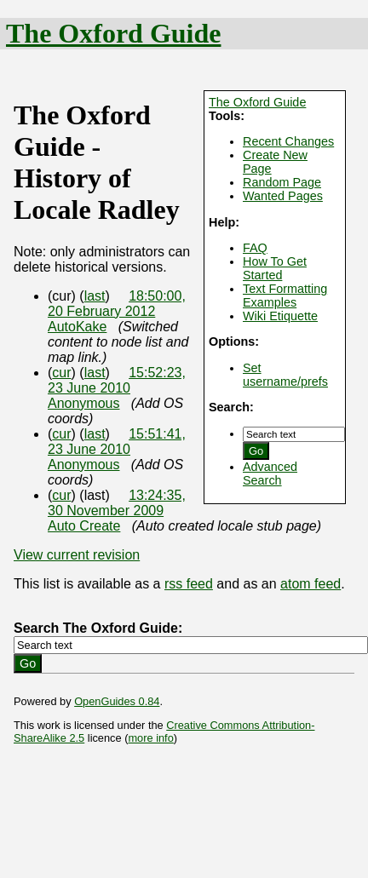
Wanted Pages (283, 196)
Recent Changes (288, 141)
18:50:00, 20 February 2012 (117, 303)
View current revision (77, 555)
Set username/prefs (285, 374)
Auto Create (84, 526)
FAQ (255, 248)
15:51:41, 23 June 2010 (117, 441)
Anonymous (84, 403)
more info (150, 738)
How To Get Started (275, 268)
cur (61, 372)
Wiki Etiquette (280, 316)
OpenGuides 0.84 (116, 701)
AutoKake (77, 326)
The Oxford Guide (113, 33)
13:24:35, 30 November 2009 (117, 503)
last (95, 296)
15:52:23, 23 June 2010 (117, 380)
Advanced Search (270, 473)
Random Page (282, 182)
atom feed (310, 584)
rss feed (188, 584)
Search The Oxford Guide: (98, 628)
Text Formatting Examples (285, 295)
